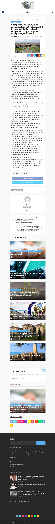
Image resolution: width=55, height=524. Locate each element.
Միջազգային (25, 310)
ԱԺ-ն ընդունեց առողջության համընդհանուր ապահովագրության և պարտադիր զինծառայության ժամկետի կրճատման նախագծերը (26, 335)
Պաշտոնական (37, 250)
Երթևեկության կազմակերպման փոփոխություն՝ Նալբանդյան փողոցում (25, 356)
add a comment (17, 190)
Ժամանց (13, 271)
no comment (30, 36)
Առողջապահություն (16, 250)
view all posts (27, 207)
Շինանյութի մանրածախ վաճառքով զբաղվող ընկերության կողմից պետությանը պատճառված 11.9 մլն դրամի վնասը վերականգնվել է (26, 294)
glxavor (36, 36)
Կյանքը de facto (16, 22)
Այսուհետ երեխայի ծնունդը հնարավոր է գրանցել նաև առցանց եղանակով (27, 253)
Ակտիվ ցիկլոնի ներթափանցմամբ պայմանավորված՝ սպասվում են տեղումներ (26, 274)
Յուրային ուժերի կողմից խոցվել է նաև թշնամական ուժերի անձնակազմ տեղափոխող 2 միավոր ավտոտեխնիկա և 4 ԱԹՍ (31, 493)
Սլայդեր (41, 36)
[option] (27, 401)
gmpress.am (16, 36)
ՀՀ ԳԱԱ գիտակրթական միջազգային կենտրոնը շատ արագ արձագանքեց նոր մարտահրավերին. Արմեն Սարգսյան (31, 478)
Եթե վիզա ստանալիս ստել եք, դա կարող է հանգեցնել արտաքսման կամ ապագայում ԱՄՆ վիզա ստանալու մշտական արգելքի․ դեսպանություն (26, 314)
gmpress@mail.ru (19, 464)
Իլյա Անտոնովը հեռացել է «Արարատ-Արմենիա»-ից (31, 484)
